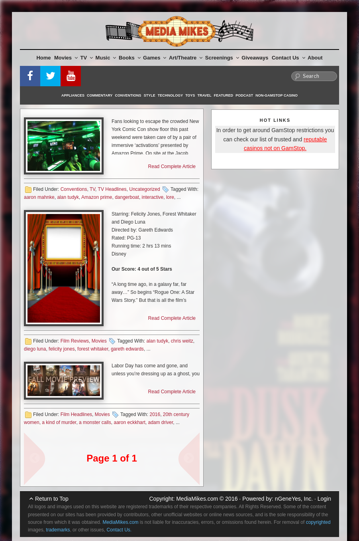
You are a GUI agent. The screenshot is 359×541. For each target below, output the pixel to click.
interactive (153, 197)
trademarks (58, 530)
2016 (154, 414)
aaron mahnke (39, 197)
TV (86, 58)
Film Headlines (76, 414)
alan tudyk (68, 197)
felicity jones (62, 349)
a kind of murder (59, 422)
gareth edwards (127, 349)
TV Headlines (112, 189)
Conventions (128, 95)
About (315, 58)
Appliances (72, 95)
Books (130, 58)
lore (170, 197)
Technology (170, 95)
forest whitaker (92, 349)
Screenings (222, 58)
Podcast (244, 95)
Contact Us (288, 58)
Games (154, 58)
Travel (205, 95)
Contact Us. (118, 530)
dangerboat (127, 197)
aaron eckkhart (129, 422)
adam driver (160, 422)
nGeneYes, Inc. (294, 498)
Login (324, 498)
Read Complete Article (172, 166)
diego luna (35, 349)
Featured (223, 95)
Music (106, 58)
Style (149, 95)
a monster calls (95, 422)
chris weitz (182, 341)
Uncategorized (144, 189)
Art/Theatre (185, 58)
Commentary (100, 95)
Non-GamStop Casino (276, 95)
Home (43, 58)
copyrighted (318, 522)
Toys (190, 95)
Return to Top (52, 498)
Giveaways (254, 58)
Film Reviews (75, 341)
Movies (66, 58)
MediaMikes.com (197, 498)
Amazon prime (96, 197)
